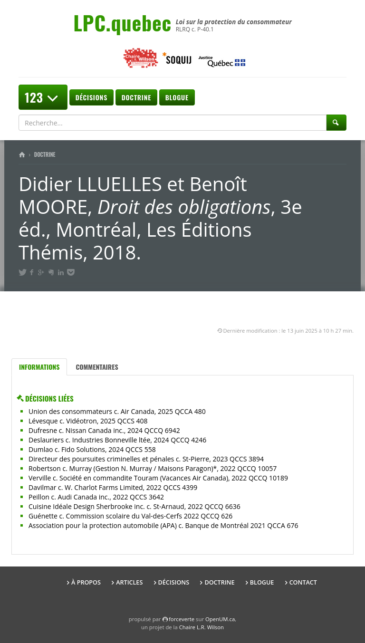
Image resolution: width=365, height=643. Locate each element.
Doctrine (136, 97)
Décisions (91, 97)
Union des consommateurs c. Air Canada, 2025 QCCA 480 (117, 411)
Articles (129, 582)
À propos (86, 582)
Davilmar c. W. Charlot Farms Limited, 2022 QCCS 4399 (113, 487)
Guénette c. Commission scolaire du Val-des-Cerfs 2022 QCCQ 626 (130, 515)
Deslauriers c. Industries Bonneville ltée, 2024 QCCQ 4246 (117, 439)
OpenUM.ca (220, 619)
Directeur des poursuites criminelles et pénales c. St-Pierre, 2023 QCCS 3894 (146, 458)
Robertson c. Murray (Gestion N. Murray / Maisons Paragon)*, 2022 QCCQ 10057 (153, 468)
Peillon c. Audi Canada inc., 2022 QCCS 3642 (96, 496)
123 (43, 97)
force (181, 619)
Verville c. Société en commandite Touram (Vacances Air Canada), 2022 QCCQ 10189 (158, 477)
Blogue (177, 97)
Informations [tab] (39, 367)
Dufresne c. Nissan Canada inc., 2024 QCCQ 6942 (104, 430)
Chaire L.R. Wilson (201, 627)
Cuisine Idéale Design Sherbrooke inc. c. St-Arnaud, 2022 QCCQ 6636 (134, 506)
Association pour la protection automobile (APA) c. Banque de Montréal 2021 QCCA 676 (163, 525)
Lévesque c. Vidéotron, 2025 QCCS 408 (88, 420)
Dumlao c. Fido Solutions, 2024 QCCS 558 (92, 449)
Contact (303, 582)
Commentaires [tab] (97, 367)
